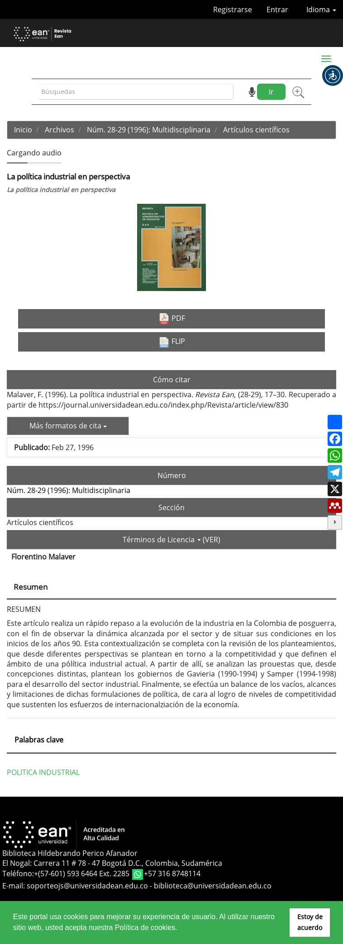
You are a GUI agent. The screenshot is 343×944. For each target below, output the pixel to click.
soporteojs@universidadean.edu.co (87, 886)
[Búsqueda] (135, 92)
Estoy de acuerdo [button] (310, 922)
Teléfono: (18, 874)
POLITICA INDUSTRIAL (43, 772)
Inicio (23, 130)
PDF (171, 318)
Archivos (59, 130)
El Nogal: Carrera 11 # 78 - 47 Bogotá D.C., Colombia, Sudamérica (112, 863)
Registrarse (232, 9)
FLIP (171, 341)
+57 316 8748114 (172, 874)
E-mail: (14, 886)
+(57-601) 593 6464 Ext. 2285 (82, 874)
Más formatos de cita (68, 426)
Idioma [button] (321, 9)
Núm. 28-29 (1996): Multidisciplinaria (148, 130)
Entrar (277, 9)
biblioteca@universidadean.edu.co (213, 886)
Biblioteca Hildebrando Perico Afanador (70, 853)
